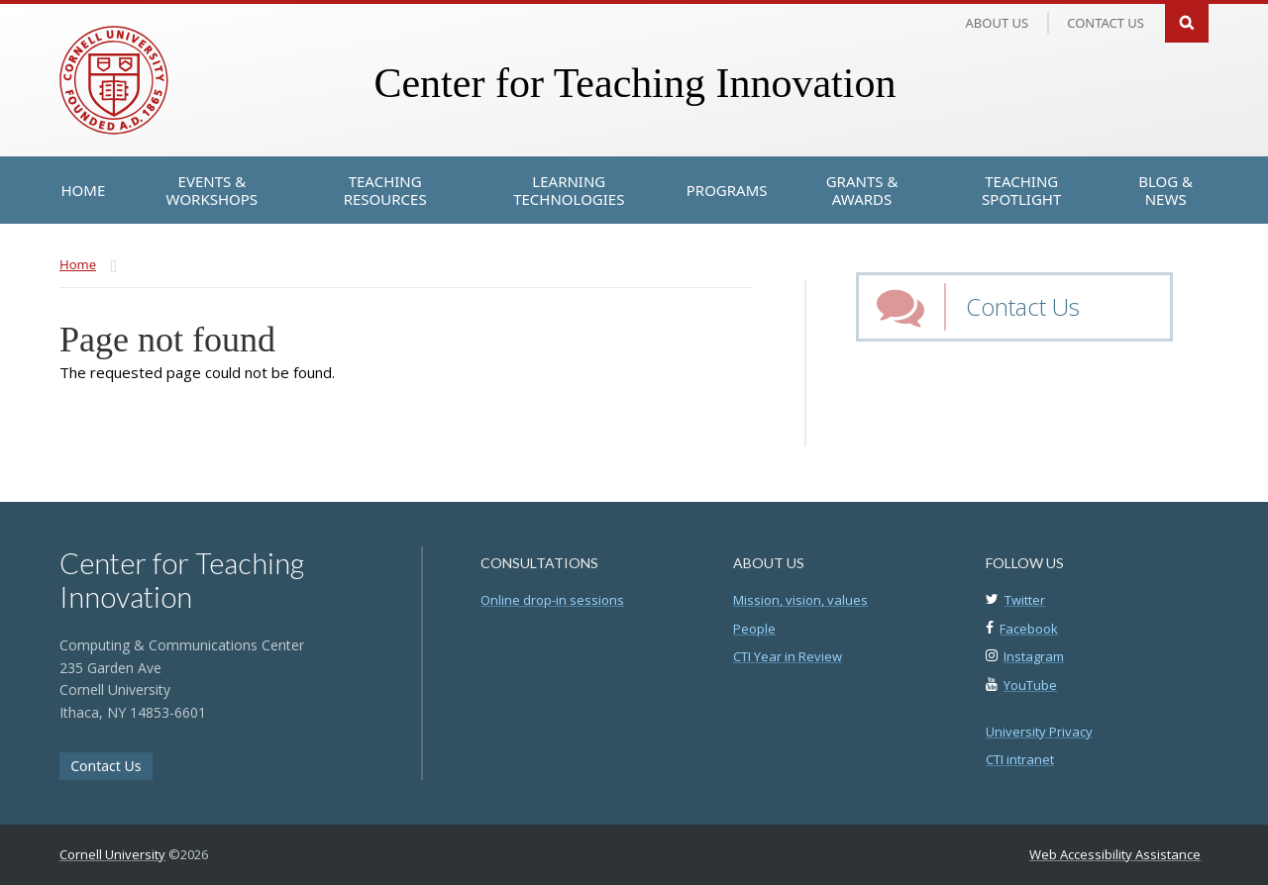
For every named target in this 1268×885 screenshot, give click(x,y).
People (754, 629)
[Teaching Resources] (384, 190)
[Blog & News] (1166, 190)
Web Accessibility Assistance (1115, 854)
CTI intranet (1020, 759)
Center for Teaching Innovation (634, 83)
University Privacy (1039, 731)
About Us (997, 23)
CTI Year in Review (787, 656)
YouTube (1030, 685)
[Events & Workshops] (211, 190)
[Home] (84, 190)
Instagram (1034, 656)
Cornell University (112, 854)
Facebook (1029, 629)
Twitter (1024, 600)
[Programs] (727, 190)
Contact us (1105, 23)
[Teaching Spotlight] (1022, 190)
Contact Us (1023, 306)
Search (1187, 21)
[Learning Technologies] (569, 190)
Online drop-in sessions (552, 600)
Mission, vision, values (800, 600)
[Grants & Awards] (862, 190)
